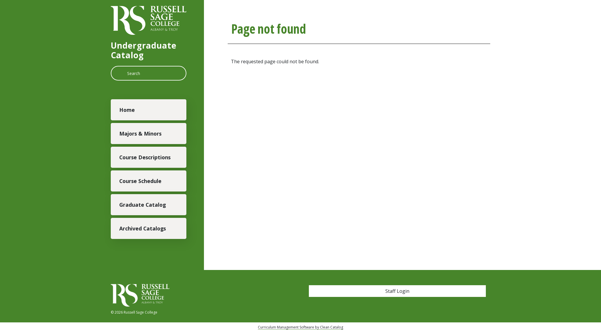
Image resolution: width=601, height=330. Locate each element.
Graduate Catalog (142, 204)
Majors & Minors (140, 133)
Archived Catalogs (142, 228)
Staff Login (397, 291)
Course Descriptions (145, 157)
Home (127, 109)
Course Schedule (140, 180)
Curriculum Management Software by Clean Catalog (300, 327)
